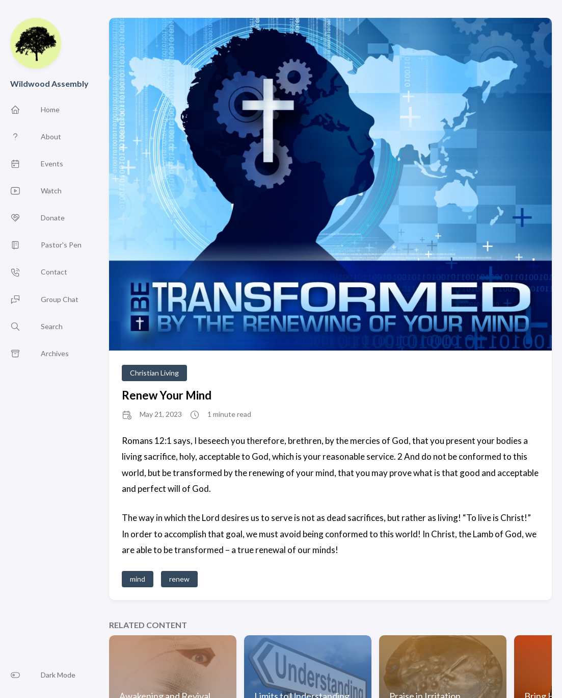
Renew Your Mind (166, 395)
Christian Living (154, 372)
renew (179, 579)
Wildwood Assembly (49, 83)
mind (137, 579)
